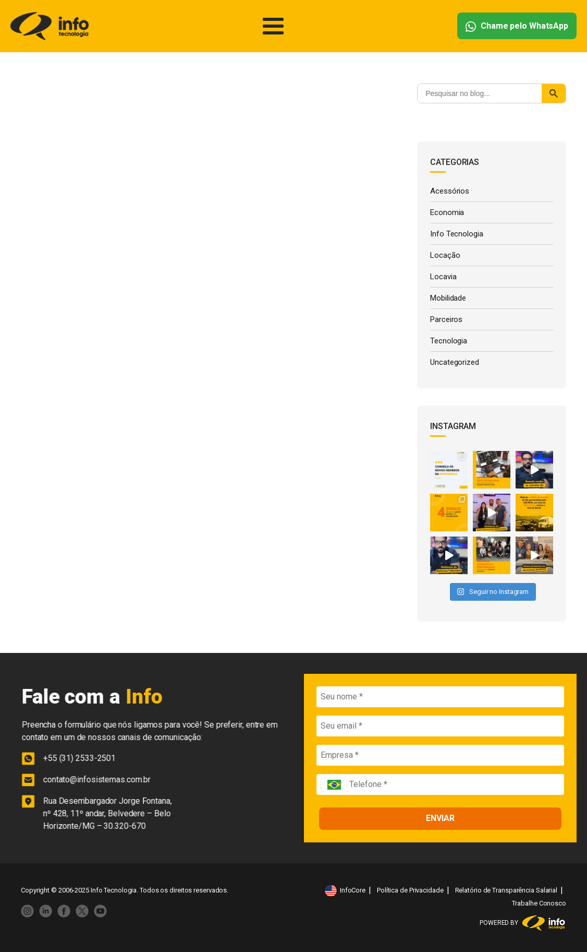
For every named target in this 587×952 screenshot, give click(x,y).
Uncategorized (454, 362)
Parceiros (446, 319)
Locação (445, 255)
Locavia (443, 276)
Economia (447, 212)
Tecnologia (448, 341)
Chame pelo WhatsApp (517, 26)
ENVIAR (440, 818)
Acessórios (449, 191)
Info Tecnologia (456, 234)
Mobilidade (448, 298)
